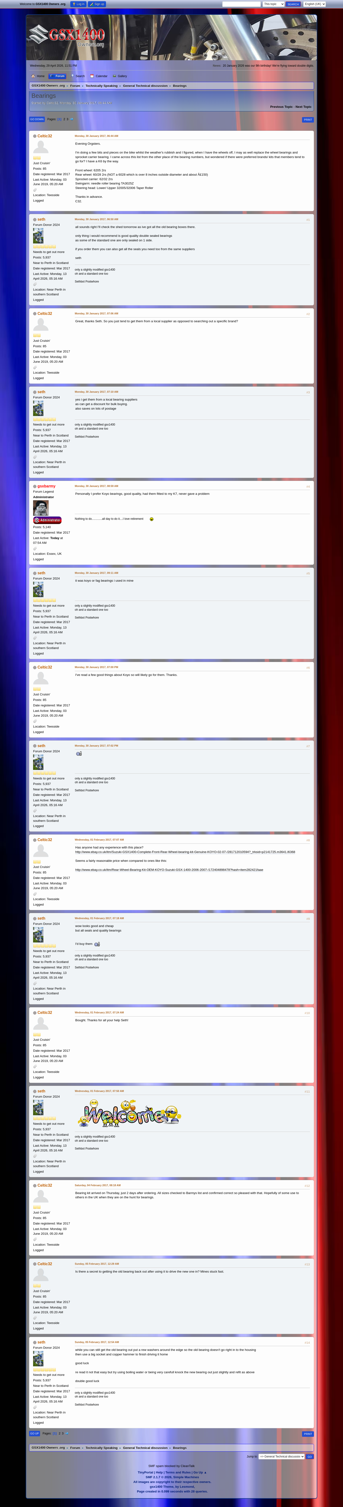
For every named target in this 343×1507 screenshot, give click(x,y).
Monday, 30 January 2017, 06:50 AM (96, 219)
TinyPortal (145, 1472)
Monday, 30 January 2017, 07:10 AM (96, 391)
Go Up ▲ (200, 1472)
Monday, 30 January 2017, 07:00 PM (96, 667)
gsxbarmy (46, 486)
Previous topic (281, 107)
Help (159, 1472)
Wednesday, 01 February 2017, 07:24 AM (99, 1012)
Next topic (304, 107)
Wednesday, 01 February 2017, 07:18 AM (99, 918)
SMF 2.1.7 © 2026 (159, 1477)
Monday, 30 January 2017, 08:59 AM (96, 486)
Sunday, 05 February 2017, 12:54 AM (97, 1342)
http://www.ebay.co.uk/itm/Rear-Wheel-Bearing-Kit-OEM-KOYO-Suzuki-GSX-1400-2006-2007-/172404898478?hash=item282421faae (169, 870)
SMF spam (156, 1466)
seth (41, 219)
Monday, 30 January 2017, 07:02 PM (96, 745)
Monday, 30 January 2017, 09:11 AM (96, 572)
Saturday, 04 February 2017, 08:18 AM (98, 1185)
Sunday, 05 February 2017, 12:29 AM (97, 1263)
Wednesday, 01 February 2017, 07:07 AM (99, 839)
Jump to (252, 1456)
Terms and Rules (178, 1472)
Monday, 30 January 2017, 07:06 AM (96, 313)
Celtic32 (44, 136)
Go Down (37, 119)
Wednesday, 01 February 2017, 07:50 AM (99, 1091)
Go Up (34, 1433)
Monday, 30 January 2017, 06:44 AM (96, 135)
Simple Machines (186, 1477)
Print (308, 119)
